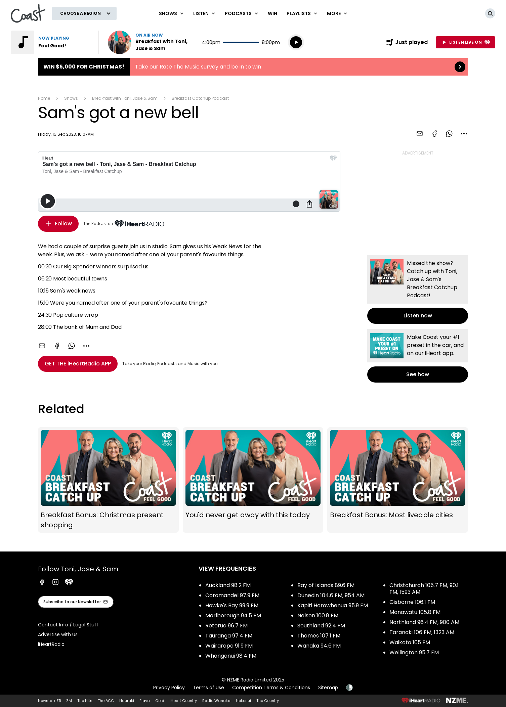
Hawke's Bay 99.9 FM (231, 605)
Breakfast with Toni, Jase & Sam (125, 98)
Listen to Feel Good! (50, 42)
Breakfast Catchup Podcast (200, 98)
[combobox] (464, 134)
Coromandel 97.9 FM (232, 595)
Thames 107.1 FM (318, 635)
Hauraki (126, 700)
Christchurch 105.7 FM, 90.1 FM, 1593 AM (424, 588)
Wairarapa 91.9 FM (229, 646)
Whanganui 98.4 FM (230, 656)
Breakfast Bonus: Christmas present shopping (108, 480)
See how (417, 356)
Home (44, 98)
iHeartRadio (51, 644)
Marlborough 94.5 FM (233, 615)
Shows (71, 98)
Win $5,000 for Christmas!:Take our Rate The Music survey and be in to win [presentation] (253, 67)
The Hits (84, 700)
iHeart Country (183, 700)
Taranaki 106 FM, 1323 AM (421, 632)
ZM (69, 700)
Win (272, 13)
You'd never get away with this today (253, 480)
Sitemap (328, 687)
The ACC (106, 700)
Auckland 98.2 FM (228, 585)
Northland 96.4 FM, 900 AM (424, 622)
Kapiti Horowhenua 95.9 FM (332, 605)
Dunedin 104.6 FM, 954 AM (331, 595)
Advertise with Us (58, 634)
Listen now (151, 42)
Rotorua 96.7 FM (226, 625)
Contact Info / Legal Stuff (68, 624)
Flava (144, 700)
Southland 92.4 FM (321, 625)
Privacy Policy (169, 687)
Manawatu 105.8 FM (414, 612)
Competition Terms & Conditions (271, 687)
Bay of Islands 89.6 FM (325, 585)
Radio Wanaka (216, 700)
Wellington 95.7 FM (414, 652)
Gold (159, 700)
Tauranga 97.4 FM (228, 635)
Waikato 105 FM (409, 642)
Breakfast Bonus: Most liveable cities (397, 480)
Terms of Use (208, 687)
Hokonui (243, 700)
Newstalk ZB (49, 700)
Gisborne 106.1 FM (412, 602)
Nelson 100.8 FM (317, 615)
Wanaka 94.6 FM (319, 646)
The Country (267, 700)
